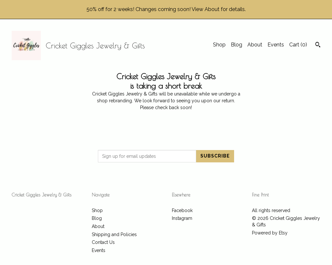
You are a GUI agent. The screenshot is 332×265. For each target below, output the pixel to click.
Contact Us (103, 242)
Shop (219, 45)
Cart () (298, 45)
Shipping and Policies (114, 234)
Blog (236, 45)
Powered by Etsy (270, 232)
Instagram (182, 218)
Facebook (182, 210)
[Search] (317, 45)
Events (275, 45)
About (254, 45)
